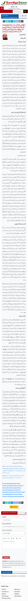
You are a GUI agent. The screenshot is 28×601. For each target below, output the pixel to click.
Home (4, 582)
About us (17, 582)
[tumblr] (22, 21)
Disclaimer (18, 589)
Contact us (5, 584)
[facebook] (4, 21)
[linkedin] (12, 21)
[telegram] (14, 21)
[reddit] (17, 21)
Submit (6, 550)
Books (4, 587)
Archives (17, 584)
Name (4, 517)
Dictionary (5, 589)
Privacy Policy (6, 591)
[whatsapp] (6, 21)
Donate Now (14, 507)
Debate (17, 587)
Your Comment (7, 530)
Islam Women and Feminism (17, 496)
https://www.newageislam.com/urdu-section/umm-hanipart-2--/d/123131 (13, 477)
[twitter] (9, 21)
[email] (20, 21)
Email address (6, 523)
